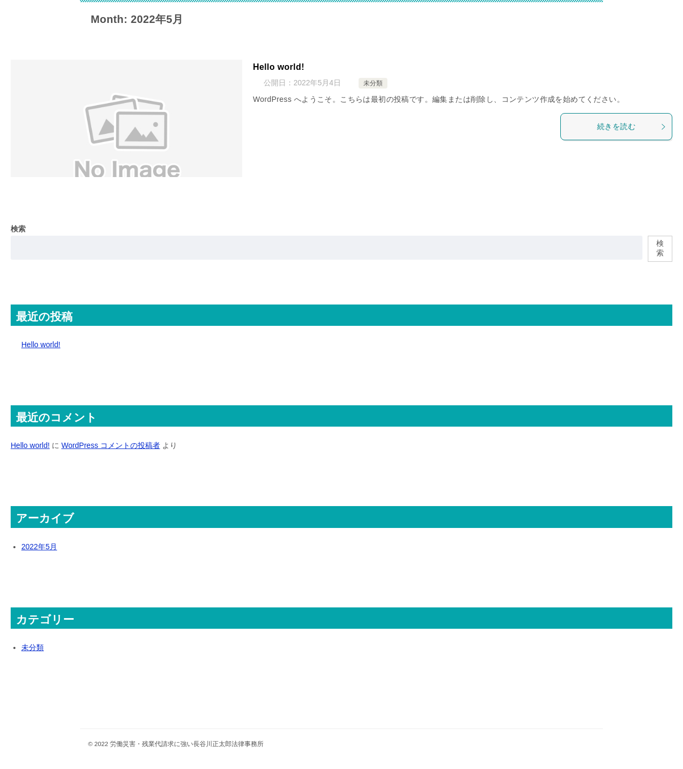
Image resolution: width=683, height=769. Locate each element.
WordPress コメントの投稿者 (110, 445)
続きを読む (631, 126)
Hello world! (278, 66)
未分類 (373, 83)
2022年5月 (39, 546)
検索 (18, 229)
